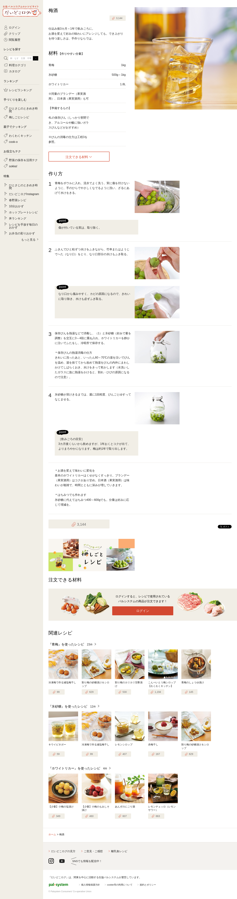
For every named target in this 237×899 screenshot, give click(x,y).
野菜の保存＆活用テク (23, 159)
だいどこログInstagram (24, 193)
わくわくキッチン (20, 135)
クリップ (14, 33)
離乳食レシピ (119, 851)
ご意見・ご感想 (93, 851)
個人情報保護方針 (90, 884)
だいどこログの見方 (63, 851)
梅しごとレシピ (19, 117)
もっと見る (28, 239)
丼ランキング (17, 218)
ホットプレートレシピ (23, 212)
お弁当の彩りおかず (22, 233)
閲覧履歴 (14, 39)
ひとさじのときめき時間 (23, 110)
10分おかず (16, 206)
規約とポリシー (148, 884)
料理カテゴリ (17, 65)
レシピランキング (20, 89)
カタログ (14, 71)
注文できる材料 (77, 156)
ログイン (142, 611)
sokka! (13, 166)
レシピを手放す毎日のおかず (23, 226)
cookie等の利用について (120, 884)
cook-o (13, 141)
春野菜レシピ (17, 199)
